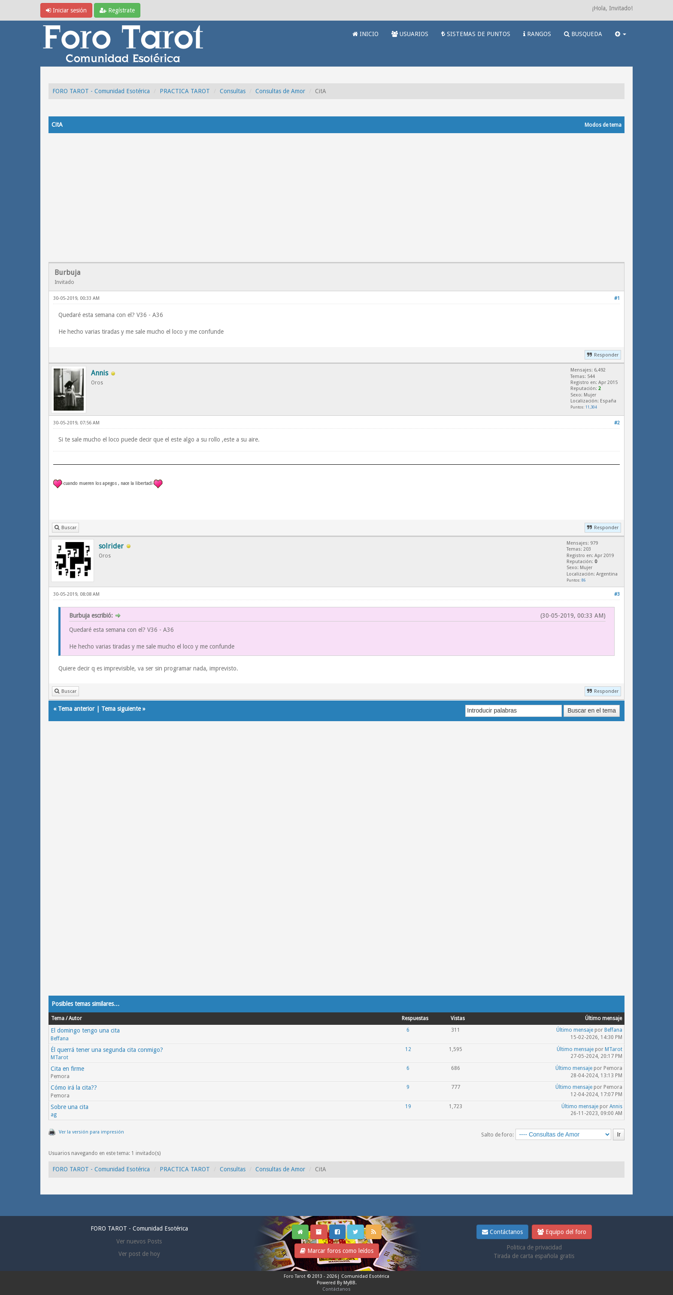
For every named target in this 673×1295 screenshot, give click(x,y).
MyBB (349, 1283)
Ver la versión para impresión (91, 1132)
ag (54, 1115)
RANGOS (537, 33)
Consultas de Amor (280, 91)
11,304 (591, 407)
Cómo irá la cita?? (74, 1087)
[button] (621, 34)
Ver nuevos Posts (139, 1241)
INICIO (365, 33)
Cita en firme (67, 1068)
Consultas (233, 91)
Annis (615, 1106)
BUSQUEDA (583, 33)
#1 (617, 298)
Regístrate (117, 10)
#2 (617, 423)
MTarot (59, 1057)
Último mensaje (574, 1030)
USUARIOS (409, 33)
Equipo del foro (561, 1231)
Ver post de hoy (139, 1253)
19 (408, 1106)
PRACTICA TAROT (185, 91)
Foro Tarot (295, 1276)
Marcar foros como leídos (336, 1250)
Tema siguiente (121, 708)
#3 (617, 594)
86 (584, 580)
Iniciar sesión (66, 10)
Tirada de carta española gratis (534, 1255)
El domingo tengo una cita (85, 1030)
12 (408, 1049)
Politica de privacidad (534, 1247)
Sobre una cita (69, 1106)
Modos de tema (603, 125)
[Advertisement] (336, 197)
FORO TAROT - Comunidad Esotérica (101, 91)
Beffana (60, 1039)
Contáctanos (502, 1231)
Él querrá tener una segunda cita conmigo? (107, 1049)
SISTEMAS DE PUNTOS (475, 33)
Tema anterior (76, 708)
